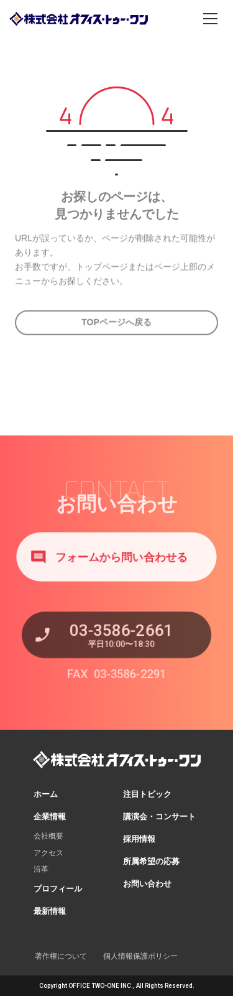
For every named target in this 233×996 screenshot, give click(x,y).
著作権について (61, 956)
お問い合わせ (147, 883)
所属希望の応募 (151, 861)
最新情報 (50, 911)
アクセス (48, 853)
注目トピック (147, 794)
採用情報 (139, 839)
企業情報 (50, 816)
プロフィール (58, 888)
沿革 (41, 869)
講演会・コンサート (159, 816)
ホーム (46, 794)
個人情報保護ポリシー (140, 956)
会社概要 (48, 836)
